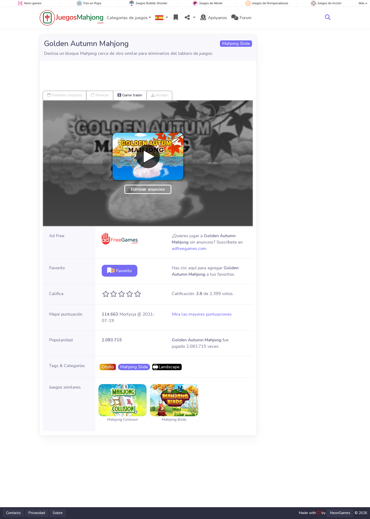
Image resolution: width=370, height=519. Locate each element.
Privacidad (36, 512)
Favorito (119, 271)
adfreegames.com (189, 248)
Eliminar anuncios (148, 189)
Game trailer (130, 95)
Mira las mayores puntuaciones (202, 314)
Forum (241, 18)
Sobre (58, 512)
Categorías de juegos (127, 18)
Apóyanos (213, 18)
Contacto (13, 512)
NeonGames (340, 512)
